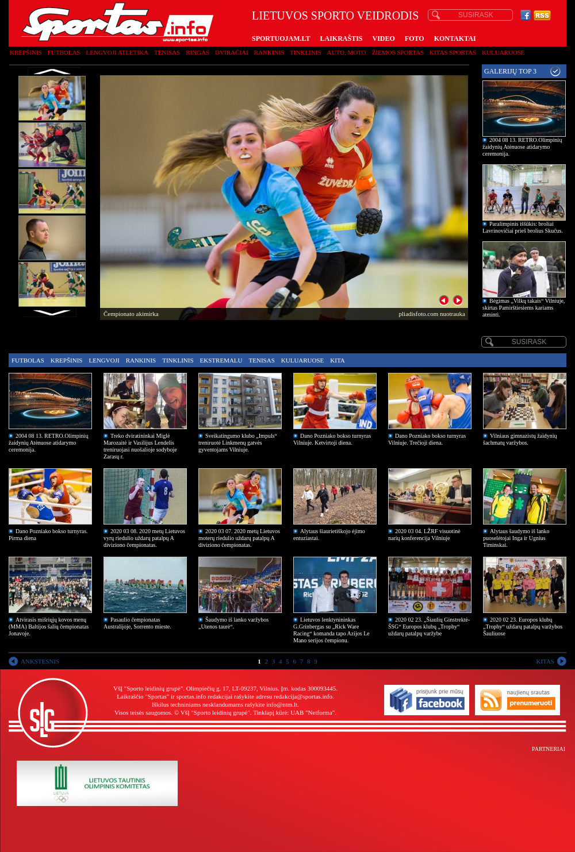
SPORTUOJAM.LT (281, 38)
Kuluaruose (503, 52)
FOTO (414, 38)
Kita (337, 360)
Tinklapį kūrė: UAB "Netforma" (294, 712)
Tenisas (167, 52)
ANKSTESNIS (40, 661)
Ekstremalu (221, 360)
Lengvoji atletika (117, 52)
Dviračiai (231, 52)
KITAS (545, 661)
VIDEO (384, 38)
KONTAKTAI (455, 38)
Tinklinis (305, 52)
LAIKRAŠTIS (341, 38)
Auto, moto (346, 52)
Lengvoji (104, 360)
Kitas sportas (453, 52)
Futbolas (64, 52)
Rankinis (269, 52)
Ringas (197, 52)
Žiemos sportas (398, 52)
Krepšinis (26, 52)
